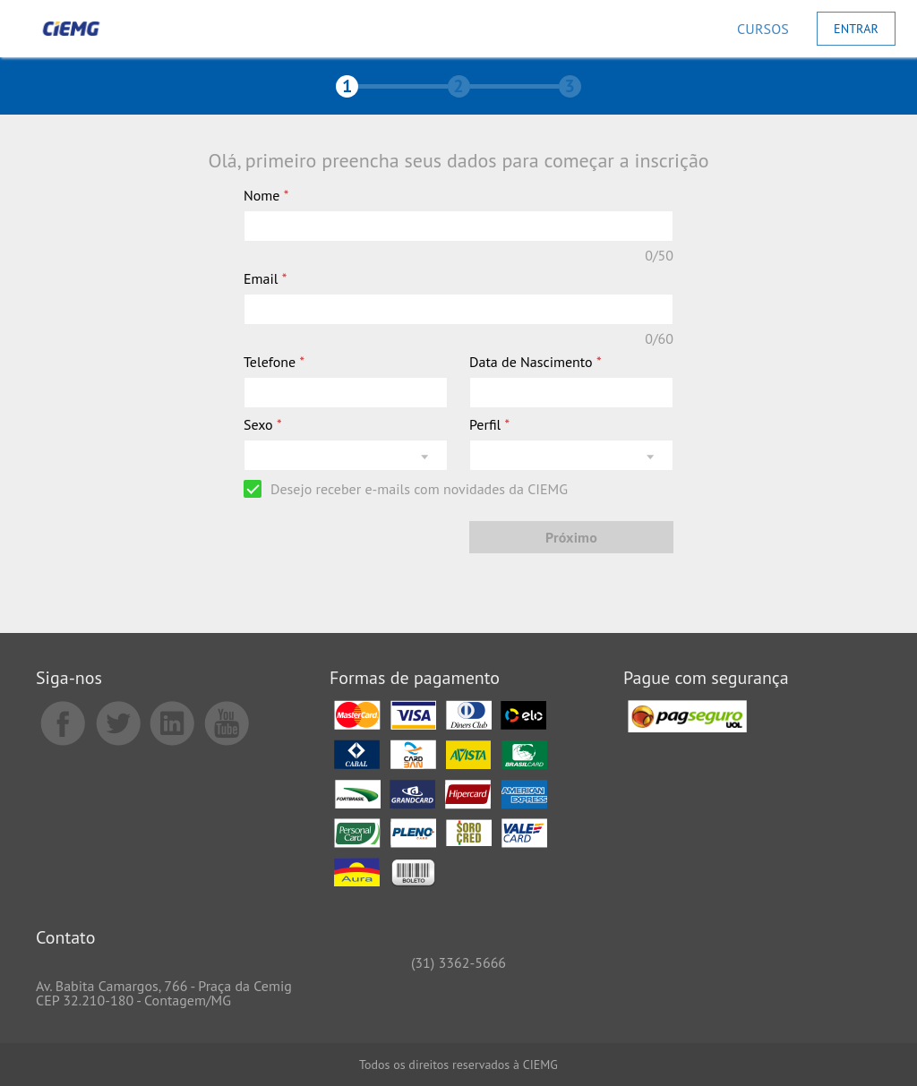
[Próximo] (571, 537)
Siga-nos (69, 679)
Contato (65, 938)
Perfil (489, 424)
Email (265, 278)
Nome (266, 195)
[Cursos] (763, 29)
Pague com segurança (706, 679)
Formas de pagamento (415, 679)
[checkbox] (406, 489)
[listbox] (346, 455)
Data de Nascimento (535, 362)
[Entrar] (856, 29)
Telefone (274, 362)
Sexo (263, 424)
